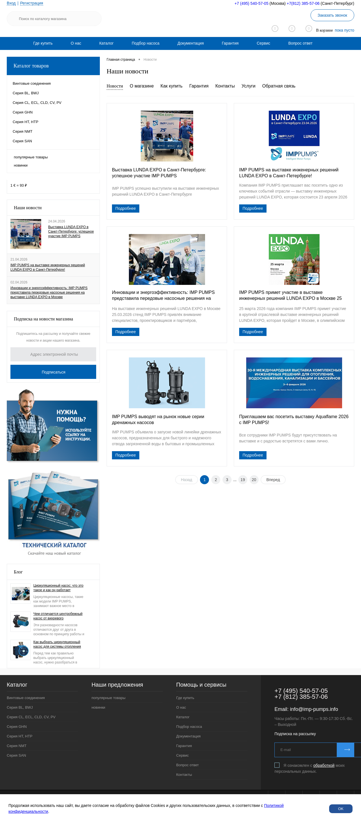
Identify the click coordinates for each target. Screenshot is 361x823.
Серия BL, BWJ (20, 707)
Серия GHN (17, 726)
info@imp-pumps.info (314, 709)
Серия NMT (17, 746)
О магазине (142, 86)
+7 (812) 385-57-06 (301, 696)
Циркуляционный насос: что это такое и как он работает (58, 588)
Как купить (171, 86)
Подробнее (125, 208)
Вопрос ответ (300, 43)
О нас (76, 43)
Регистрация (31, 3)
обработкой (323, 765)
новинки (21, 165)
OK (341, 809)
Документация (190, 43)
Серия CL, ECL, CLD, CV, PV (31, 717)
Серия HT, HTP (19, 736)
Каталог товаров (53, 66)
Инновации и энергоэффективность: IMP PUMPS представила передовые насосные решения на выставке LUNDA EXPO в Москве (48, 292)
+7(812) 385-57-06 (303, 3)
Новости (115, 86)
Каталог (106, 43)
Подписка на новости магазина (43, 318)
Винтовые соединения (26, 698)
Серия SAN (16, 755)
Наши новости (28, 207)
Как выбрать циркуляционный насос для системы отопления (57, 644)
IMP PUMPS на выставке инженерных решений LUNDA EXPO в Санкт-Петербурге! (47, 267)
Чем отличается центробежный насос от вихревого (57, 616)
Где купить (43, 43)
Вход (11, 3)
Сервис (263, 43)
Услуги (249, 86)
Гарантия (230, 43)
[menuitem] (43, 43)
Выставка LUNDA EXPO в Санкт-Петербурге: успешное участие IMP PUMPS (71, 231)
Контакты (225, 86)
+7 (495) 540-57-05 (251, 3)
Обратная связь (279, 86)
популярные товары (31, 157)
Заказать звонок (332, 15)
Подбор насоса (145, 43)
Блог (18, 571)
